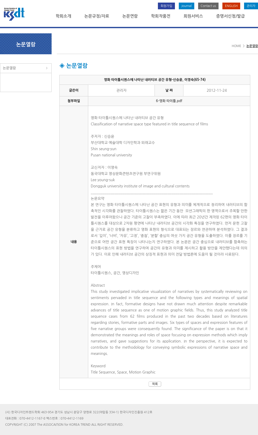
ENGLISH (231, 5)
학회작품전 (160, 16)
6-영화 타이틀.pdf (169, 101)
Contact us (208, 5)
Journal (186, 5)
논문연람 (130, 16)
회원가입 (166, 5)
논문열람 (9, 68)
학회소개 (63, 16)
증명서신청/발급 (230, 16)
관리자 (251, 5)
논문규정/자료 (96, 16)
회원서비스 (193, 16)
